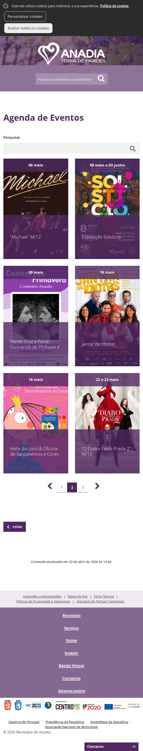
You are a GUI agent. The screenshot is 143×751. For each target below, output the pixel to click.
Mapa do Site (78, 596)
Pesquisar (11, 137)
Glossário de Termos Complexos (100, 601)
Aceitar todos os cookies (28, 28)
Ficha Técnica (104, 596)
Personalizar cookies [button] (25, 16)
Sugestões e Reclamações (42, 596)
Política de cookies (114, 6)
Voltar (17, 526)
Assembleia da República (109, 722)
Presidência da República (65, 722)
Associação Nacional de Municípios (71, 727)
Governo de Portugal (24, 722)
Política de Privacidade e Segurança (43, 601)
